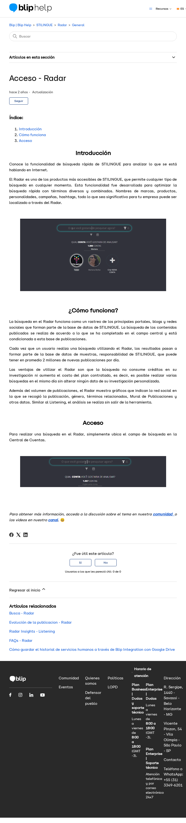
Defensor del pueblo (93, 698)
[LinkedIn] (25, 535)
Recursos (164, 8)
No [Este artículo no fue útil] (106, 562)
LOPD (113, 687)
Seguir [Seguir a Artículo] (18, 101)
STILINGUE (44, 25)
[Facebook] (11, 535)
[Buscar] (93, 36)
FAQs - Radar (20, 640)
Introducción (30, 129)
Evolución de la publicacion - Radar (40, 622)
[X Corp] (18, 535)
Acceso (25, 140)
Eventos (66, 687)
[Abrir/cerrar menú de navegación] (150, 8)
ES (181, 8)
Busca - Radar (21, 613)
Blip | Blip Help (20, 25)
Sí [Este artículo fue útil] (80, 562)
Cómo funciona (32, 134)
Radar (62, 25)
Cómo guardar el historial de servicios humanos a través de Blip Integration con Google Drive (92, 649)
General (78, 25)
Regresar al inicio (27, 589)
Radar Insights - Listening (32, 631)
